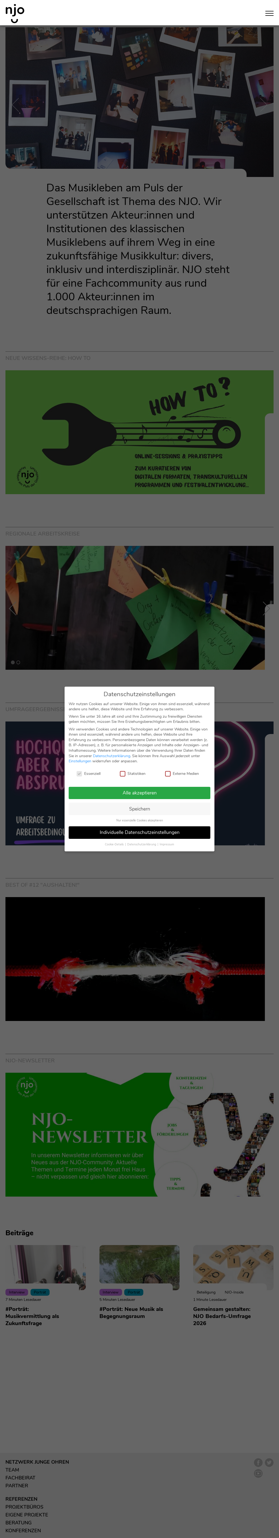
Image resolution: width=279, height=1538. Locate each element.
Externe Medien (182, 773)
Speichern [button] (139, 808)
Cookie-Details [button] (115, 844)
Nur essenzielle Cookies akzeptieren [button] (139, 820)
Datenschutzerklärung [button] (142, 844)
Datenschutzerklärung (111, 755)
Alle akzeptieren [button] (140, 792)
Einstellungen (80, 760)
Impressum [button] (167, 844)
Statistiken (132, 773)
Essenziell (89, 773)
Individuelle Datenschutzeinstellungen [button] (140, 831)
